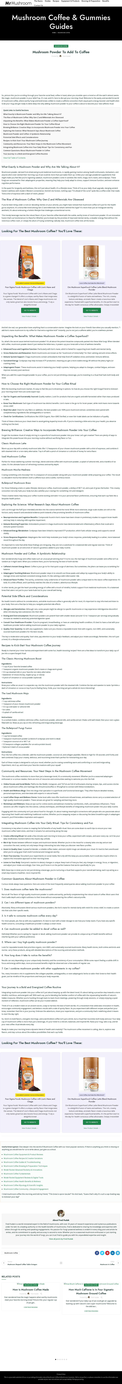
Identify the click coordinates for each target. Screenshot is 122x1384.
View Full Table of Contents (14, 158)
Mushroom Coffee (64, 32)
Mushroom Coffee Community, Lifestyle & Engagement (26, 1189)
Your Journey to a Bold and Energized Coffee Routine (25, 154)
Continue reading (31, 1348)
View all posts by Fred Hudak (61, 1239)
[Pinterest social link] (107, 1253)
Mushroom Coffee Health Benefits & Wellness (22, 1181)
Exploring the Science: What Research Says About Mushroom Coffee (32, 131)
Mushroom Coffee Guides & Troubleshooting (22, 1162)
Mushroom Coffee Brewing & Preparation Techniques (26, 1166)
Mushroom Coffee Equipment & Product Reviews (23, 1154)
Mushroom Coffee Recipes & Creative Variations (23, 1158)
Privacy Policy (61, 1374)
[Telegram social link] (118, 1253)
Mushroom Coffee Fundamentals (17, 1174)
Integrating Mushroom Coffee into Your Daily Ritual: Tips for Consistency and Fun (37, 147)
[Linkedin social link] (112, 1253)
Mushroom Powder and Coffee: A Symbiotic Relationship (27, 134)
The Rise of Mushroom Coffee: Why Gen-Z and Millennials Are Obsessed (33, 117)
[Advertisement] (61, 76)
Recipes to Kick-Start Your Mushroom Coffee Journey (25, 140)
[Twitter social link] (102, 1253)
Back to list (61, 1263)
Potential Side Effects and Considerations (20, 137)
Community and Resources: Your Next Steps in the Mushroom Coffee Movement (37, 144)
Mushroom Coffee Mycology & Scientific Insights (23, 1185)
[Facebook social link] (97, 1253)
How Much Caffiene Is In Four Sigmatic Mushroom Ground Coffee (91, 1328)
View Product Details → (30, 316)
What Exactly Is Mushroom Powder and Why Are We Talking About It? (32, 114)
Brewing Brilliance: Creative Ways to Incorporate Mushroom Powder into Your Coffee (39, 127)
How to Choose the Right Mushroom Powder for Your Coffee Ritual (31, 124)
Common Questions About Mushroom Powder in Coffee (26, 150)
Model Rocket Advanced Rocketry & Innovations (23, 1170)
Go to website (30, 310)
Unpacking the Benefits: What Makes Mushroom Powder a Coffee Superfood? (36, 121)
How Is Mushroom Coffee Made (30, 1331)
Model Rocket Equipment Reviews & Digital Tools (23, 1177)
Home (54, 32)
